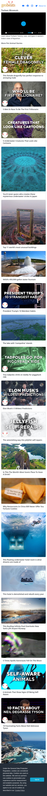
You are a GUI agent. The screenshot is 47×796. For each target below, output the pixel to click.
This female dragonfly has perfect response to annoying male (23, 76)
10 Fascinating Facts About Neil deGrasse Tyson (21, 727)
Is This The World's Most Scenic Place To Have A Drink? (23, 473)
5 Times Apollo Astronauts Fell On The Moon (22, 660)
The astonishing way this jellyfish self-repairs (22, 440)
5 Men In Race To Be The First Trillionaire (20, 109)
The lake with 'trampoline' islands (17, 343)
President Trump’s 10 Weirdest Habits (19, 311)
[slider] (12, 33)
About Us (42, 6)
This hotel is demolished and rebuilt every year (23, 594)
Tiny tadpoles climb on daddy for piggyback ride (22, 375)
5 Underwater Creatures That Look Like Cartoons (20, 142)
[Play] (3, 32)
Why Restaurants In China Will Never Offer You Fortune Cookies (23, 507)
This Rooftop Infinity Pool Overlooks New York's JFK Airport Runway (21, 627)
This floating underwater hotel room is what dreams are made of (22, 560)
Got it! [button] (37, 779)
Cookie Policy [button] (20, 790)
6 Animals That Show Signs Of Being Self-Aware (21, 693)
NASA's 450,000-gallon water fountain (19, 279)
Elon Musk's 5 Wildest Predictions (17, 408)
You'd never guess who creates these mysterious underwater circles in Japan (20, 195)
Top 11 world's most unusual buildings (19, 247)
